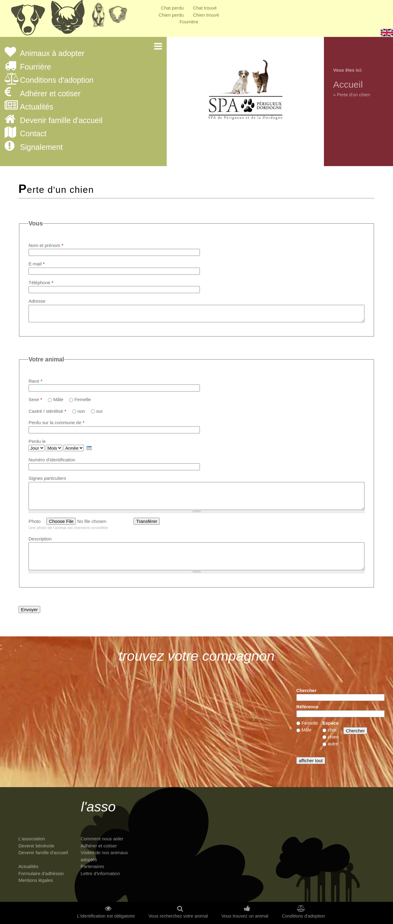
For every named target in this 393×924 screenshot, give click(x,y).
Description (40, 538)
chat (332, 729)
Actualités (36, 107)
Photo (35, 521)
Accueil (348, 84)
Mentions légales (35, 880)
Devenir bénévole (36, 845)
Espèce (330, 723)
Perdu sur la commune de (56, 422)
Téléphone (41, 282)
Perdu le (37, 441)
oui (99, 411)
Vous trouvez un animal (244, 916)
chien (333, 736)
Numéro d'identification (52, 459)
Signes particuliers (47, 478)
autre (333, 743)
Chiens (28, 20)
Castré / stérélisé (47, 411)
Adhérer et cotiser (50, 94)
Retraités (98, 17)
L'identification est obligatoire (106, 916)
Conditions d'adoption (57, 80)
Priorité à (119, 17)
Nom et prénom (46, 245)
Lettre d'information (100, 873)
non (81, 411)
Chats (68, 20)
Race (35, 381)
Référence (307, 706)
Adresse (37, 301)
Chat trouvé (205, 7)
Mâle (59, 399)
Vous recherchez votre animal (178, 916)
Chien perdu (171, 15)
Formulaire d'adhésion (41, 873)
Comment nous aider (102, 838)
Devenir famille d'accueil (61, 121)
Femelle (82, 399)
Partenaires (92, 866)
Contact (33, 134)
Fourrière (189, 21)
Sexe (35, 399)
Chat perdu (172, 7)
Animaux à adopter (52, 54)
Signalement (41, 147)
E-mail (37, 263)
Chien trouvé (206, 15)
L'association (31, 838)
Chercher (306, 690)
